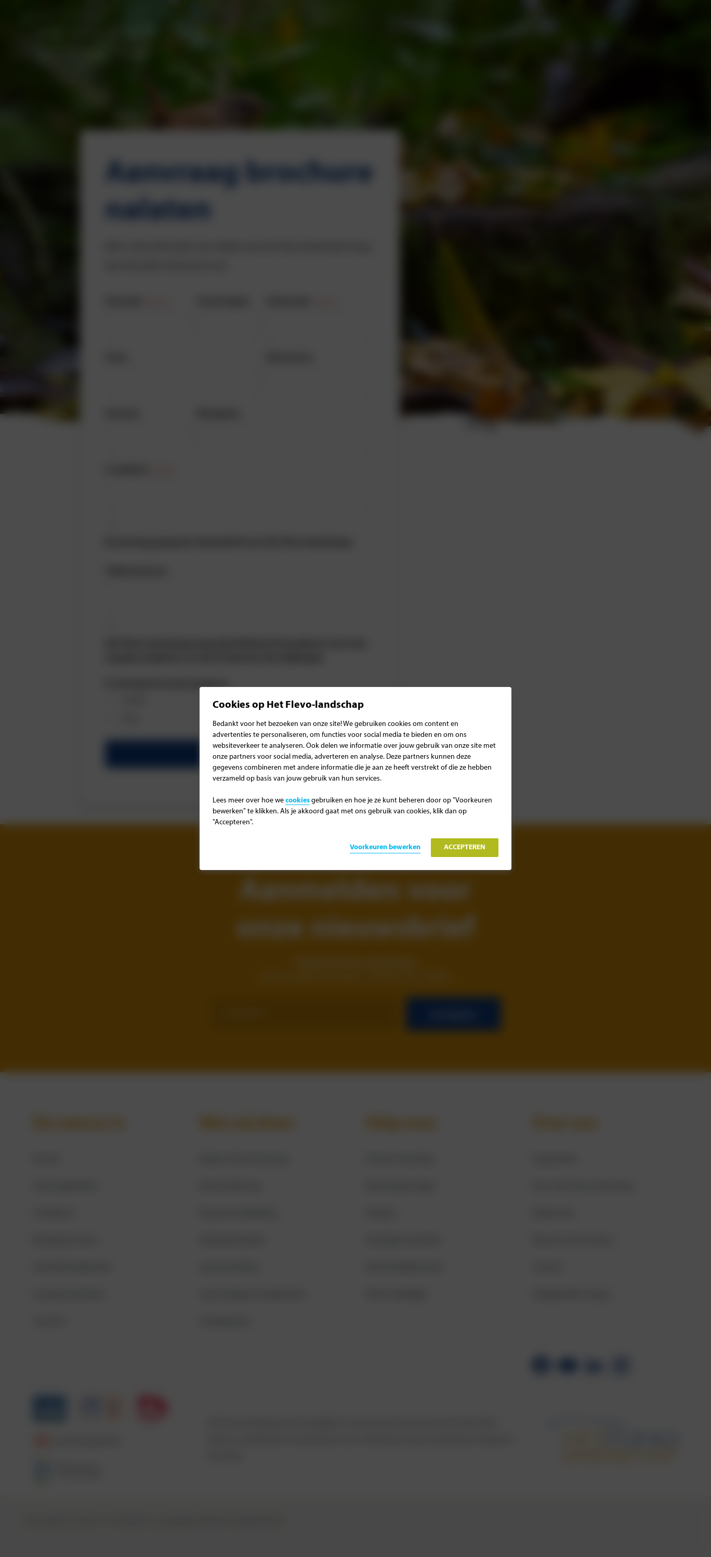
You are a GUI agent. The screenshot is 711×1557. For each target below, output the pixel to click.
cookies (297, 801)
